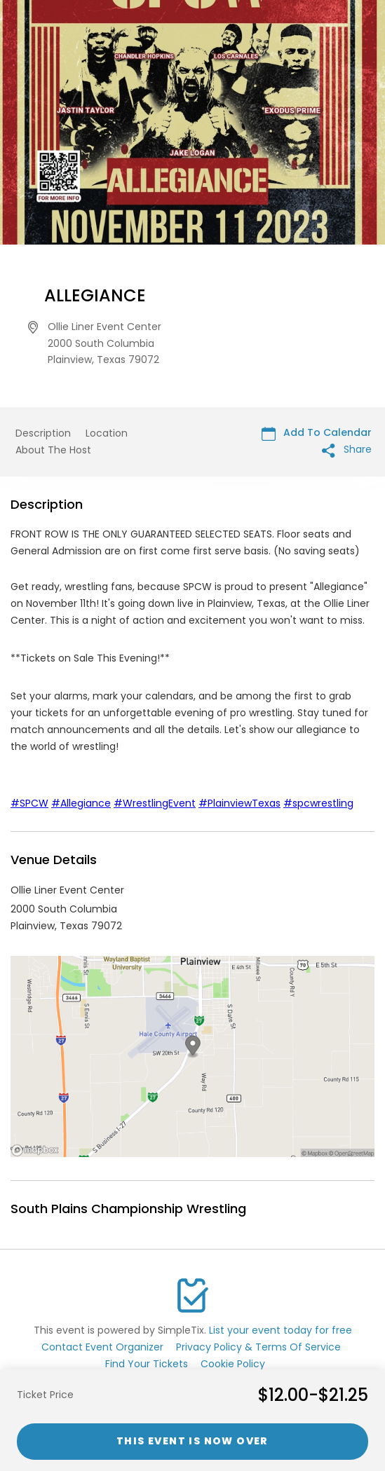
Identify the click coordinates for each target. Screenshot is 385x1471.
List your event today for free (280, 1330)
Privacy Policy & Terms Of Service (258, 1347)
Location (107, 433)
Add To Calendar (317, 432)
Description (43, 433)
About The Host (53, 450)
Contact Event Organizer (102, 1347)
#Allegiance (81, 803)
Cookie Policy (233, 1364)
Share (347, 449)
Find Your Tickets (146, 1364)
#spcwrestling (318, 803)
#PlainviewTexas (239, 803)
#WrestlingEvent (155, 803)
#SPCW (29, 803)
